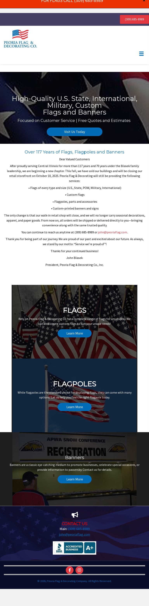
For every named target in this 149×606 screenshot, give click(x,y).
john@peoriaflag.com (112, 219)
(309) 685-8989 (79, 516)
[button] (74, 119)
